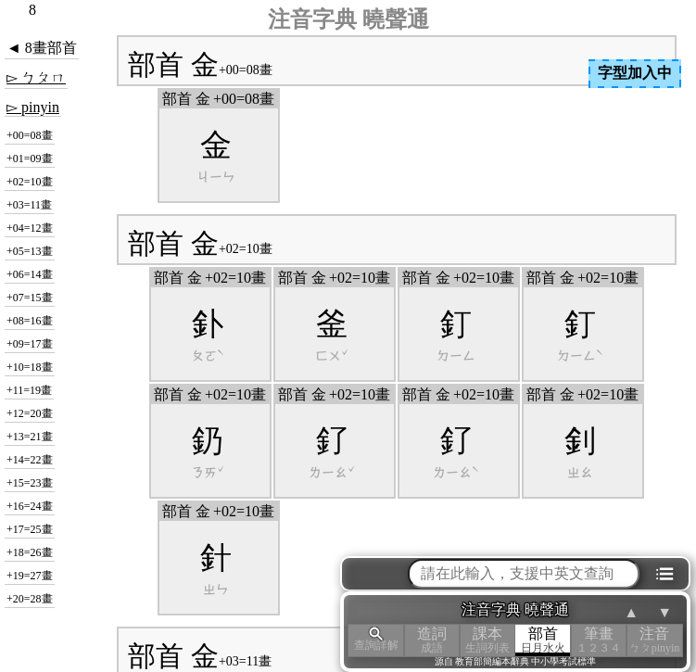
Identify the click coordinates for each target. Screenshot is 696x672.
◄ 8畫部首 (41, 48)
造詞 (432, 640)
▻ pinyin (32, 107)
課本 (487, 640)
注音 (654, 640)
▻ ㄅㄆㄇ (36, 77)
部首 (543, 640)
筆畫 (598, 640)
